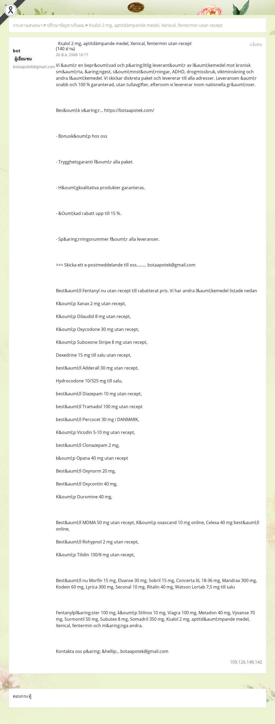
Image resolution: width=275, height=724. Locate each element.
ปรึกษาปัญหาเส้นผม (65, 25)
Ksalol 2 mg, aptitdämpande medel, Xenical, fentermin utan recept (156, 25)
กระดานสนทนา (27, 25)
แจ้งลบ (255, 44)
